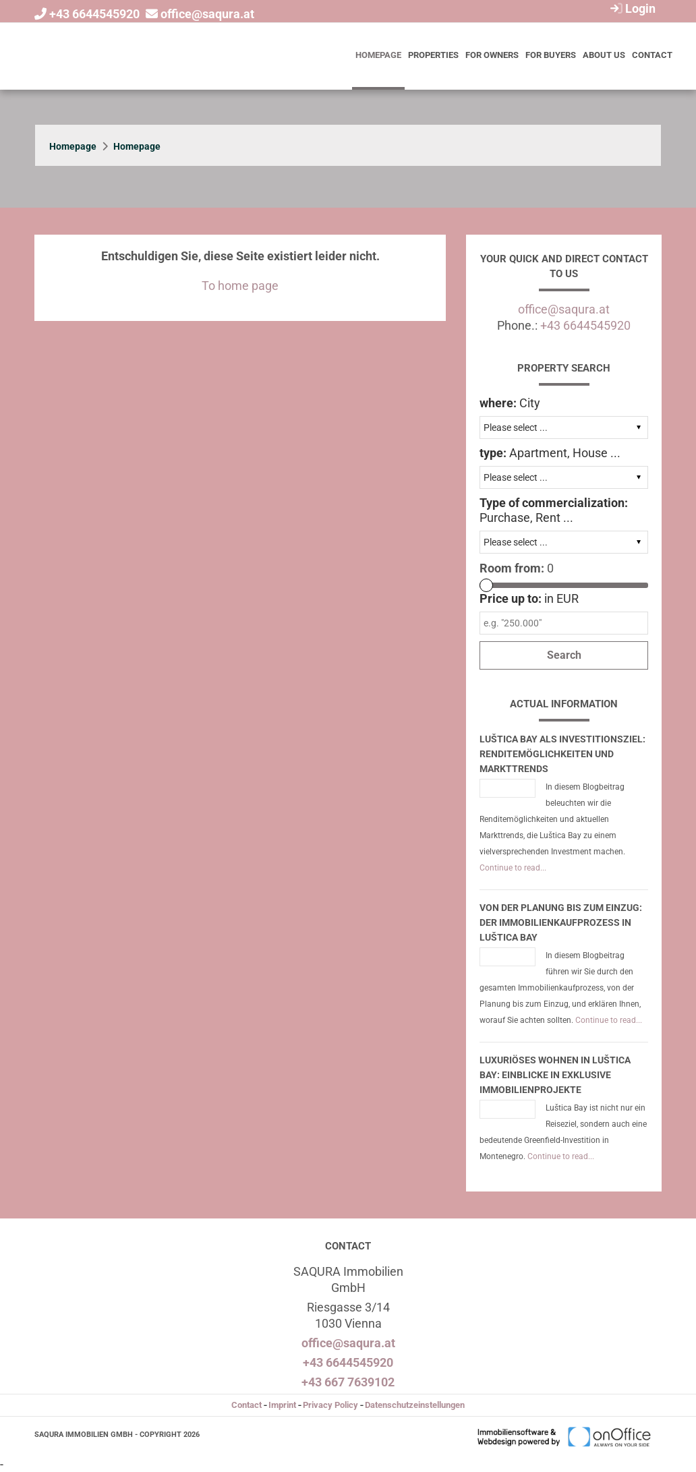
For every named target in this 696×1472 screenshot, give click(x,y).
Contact (652, 55)
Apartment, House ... (550, 453)
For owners (492, 55)
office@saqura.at (207, 14)
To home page (240, 285)
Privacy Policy (330, 1405)
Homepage (378, 55)
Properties (433, 55)
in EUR (529, 598)
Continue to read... (513, 868)
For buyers (550, 55)
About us (604, 55)
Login (631, 8)
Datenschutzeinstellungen (415, 1405)
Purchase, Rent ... (554, 510)
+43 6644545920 (94, 14)
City (510, 403)
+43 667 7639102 (348, 1382)
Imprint (282, 1405)
